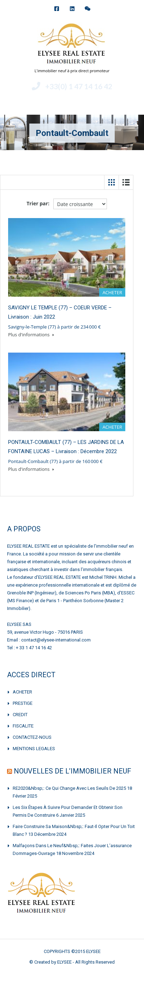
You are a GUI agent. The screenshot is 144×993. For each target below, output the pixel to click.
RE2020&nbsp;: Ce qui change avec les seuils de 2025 (69, 788)
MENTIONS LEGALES (34, 748)
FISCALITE (23, 726)
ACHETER (22, 692)
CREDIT (20, 714)
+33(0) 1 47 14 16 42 (78, 86)
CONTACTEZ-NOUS (32, 737)
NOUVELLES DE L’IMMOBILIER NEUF (72, 771)
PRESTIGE (22, 703)
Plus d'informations (31, 334)
